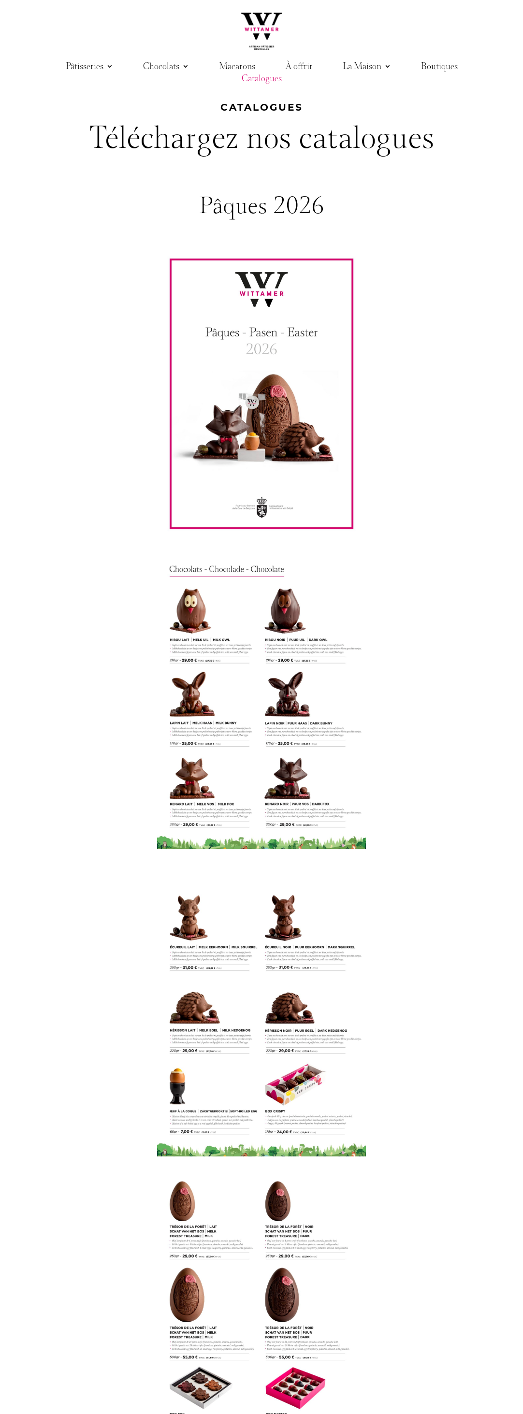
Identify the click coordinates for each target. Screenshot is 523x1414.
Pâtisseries (84, 68)
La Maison (362, 68)
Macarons (237, 68)
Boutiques (439, 68)
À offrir (299, 68)
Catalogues (262, 80)
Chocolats (161, 68)
